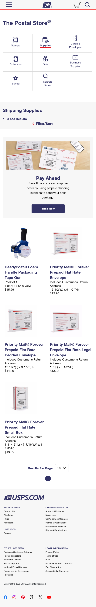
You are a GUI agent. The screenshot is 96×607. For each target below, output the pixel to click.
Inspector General (12, 559)
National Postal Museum (16, 567)
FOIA (48, 559)
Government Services (56, 526)
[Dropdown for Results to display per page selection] (61, 468)
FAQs (6, 519)
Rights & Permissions (56, 530)
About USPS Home (55, 511)
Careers (7, 533)
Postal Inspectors (12, 556)
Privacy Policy (52, 552)
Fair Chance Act (53, 567)
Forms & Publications (56, 522)
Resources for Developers (16, 571)
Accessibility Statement (57, 571)
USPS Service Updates (57, 519)
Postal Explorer (11, 563)
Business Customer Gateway (18, 552)
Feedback (8, 522)
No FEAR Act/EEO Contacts (59, 563)
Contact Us (9, 511)
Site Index (8, 515)
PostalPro (8, 574)
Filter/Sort (44, 123)
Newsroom (51, 515)
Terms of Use (52, 556)
